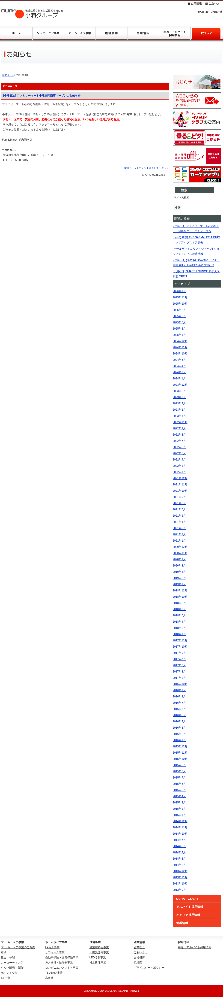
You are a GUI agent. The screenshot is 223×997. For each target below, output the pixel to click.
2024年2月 (179, 372)
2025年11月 (180, 297)
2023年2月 (179, 409)
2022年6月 (179, 447)
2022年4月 (179, 459)
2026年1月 (179, 291)
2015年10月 (180, 759)
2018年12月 (180, 590)
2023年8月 (179, 391)
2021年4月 (179, 522)
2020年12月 (180, 547)
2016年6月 (179, 709)
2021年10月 (180, 490)
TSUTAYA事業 (54, 972)
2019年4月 (179, 571)
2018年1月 (179, 634)
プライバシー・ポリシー (149, 967)
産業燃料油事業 (99, 947)
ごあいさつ (215, 3)
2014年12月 (180, 821)
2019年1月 (179, 584)
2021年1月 (179, 540)
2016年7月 (179, 702)
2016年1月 (179, 740)
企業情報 (196, 3)
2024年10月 (180, 353)
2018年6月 (179, 615)
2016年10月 (180, 684)
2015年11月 (180, 752)
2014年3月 (179, 858)
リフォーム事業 (55, 952)
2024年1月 (179, 378)
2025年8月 (179, 310)
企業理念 (139, 947)
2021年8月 (179, 503)
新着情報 (182, 923)
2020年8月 (179, 565)
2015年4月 (179, 796)
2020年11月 (180, 553)
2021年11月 (180, 484)
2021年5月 (179, 515)
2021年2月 (179, 534)
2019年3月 (179, 578)
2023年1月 (179, 416)
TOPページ (8, 75)
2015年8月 (179, 771)
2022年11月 (180, 422)
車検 (3, 952)
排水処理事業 (97, 962)
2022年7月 (179, 440)
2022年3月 (179, 465)
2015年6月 (179, 783)
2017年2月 (179, 677)
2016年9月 (179, 690)
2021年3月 (179, 528)
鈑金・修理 (8, 957)
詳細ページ (130, 168)
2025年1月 (179, 334)
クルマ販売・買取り (13, 967)
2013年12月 (180, 871)
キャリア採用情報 (188, 915)
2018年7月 (179, 609)
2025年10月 (180, 303)
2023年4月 (179, 403)
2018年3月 (179, 628)
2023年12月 (180, 384)
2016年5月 (179, 715)
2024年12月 (180, 341)
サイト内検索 (181, 197)
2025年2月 (179, 328)
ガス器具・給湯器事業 (59, 962)
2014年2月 (179, 865)
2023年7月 (179, 397)
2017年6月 (179, 665)
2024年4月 (179, 366)
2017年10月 (180, 646)
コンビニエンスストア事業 (61, 967)
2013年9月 (179, 889)
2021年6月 (179, 509)
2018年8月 (179, 603)
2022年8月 (179, 434)
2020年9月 (179, 559)
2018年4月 (179, 621)
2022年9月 (179, 428)
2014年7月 (179, 840)
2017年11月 (180, 640)
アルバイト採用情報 (189, 907)
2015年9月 (179, 765)
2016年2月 (179, 734)
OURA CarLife (187, 898)
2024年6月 (179, 359)
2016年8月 (179, 696)
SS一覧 (5, 977)
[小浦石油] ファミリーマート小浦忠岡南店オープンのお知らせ (41, 95)
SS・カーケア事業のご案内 (18, 947)
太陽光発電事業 (99, 952)
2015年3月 (179, 802)
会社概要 (139, 957)
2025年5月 (179, 322)
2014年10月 (180, 833)
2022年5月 (179, 453)
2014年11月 (180, 827)
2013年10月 (180, 883)
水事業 (49, 977)
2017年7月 (179, 659)
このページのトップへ (155, 175)
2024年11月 (180, 347)
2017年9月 (179, 653)
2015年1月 (179, 815)
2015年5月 (179, 790)
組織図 (138, 962)
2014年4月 (179, 852)
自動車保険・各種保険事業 (61, 957)
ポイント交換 (9, 972)
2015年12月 (180, 746)
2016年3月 (179, 727)
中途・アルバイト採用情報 (194, 947)
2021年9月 (179, 497)
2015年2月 (179, 808)
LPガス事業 (52, 947)
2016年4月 (179, 721)
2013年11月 (180, 877)
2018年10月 (180, 596)
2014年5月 (179, 846)
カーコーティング (12, 962)
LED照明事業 (97, 957)
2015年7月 (179, 777)
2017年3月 (179, 671)
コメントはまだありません (154, 168)
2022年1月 (179, 472)
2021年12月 (180, 478)
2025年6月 (179, 316)
